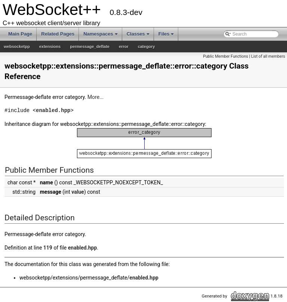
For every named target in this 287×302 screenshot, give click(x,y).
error (124, 46)
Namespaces (100, 34)
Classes (138, 34)
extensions (50, 46)
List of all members (268, 56)
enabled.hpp (53, 110)
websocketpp (17, 46)
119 (47, 248)
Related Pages (57, 34)
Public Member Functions (225, 56)
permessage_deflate (89, 46)
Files (166, 34)
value (77, 192)
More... (95, 97)
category (146, 46)
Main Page (20, 34)
